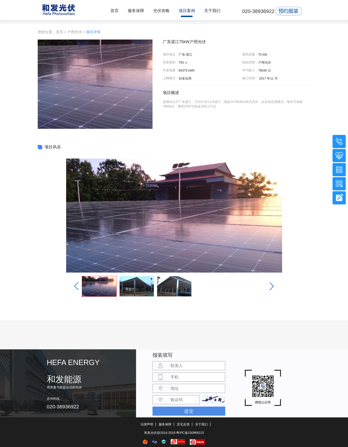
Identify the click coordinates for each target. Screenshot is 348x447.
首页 (114, 10)
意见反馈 (183, 424)
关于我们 (212, 10)
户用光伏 (74, 32)
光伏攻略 (161, 10)
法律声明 (146, 424)
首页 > (61, 32)
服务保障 (136, 10)
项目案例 (187, 10)
